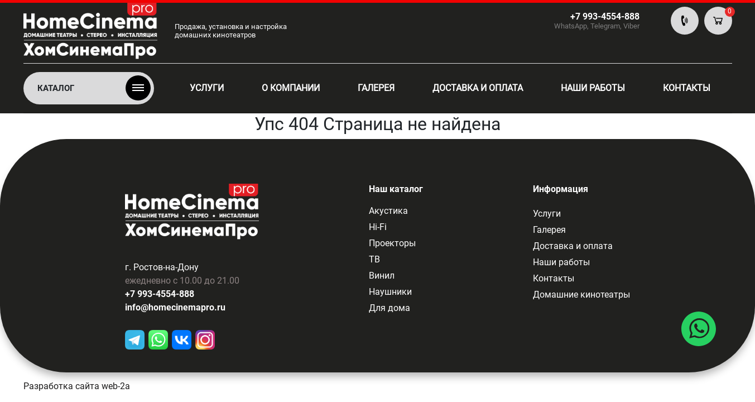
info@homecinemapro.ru (175, 307)
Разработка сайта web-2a (76, 386)
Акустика (388, 210)
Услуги (207, 88)
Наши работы (593, 88)
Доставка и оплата (477, 88)
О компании (291, 88)
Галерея (376, 88)
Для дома (389, 308)
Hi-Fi (378, 227)
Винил (382, 275)
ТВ (374, 259)
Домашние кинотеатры (581, 294)
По (685, 21)
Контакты (686, 88)
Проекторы (392, 243)
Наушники (390, 291)
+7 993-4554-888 (159, 294)
